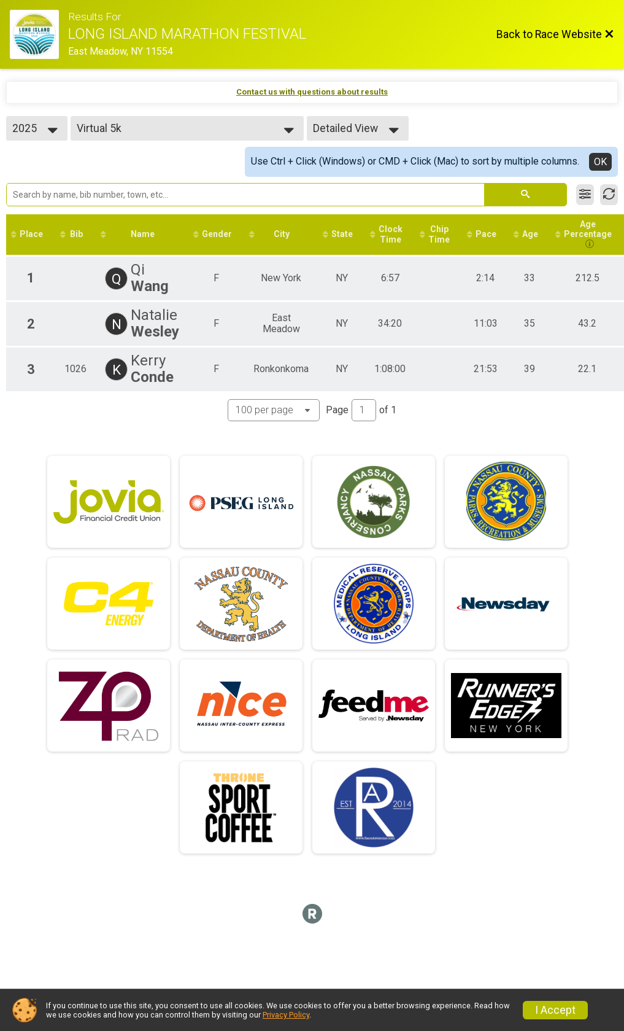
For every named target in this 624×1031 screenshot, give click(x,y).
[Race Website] (39, 34)
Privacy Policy (286, 1014)
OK (600, 162)
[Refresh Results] (609, 194)
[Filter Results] (585, 194)
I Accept (555, 1010)
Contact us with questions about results (312, 91)
